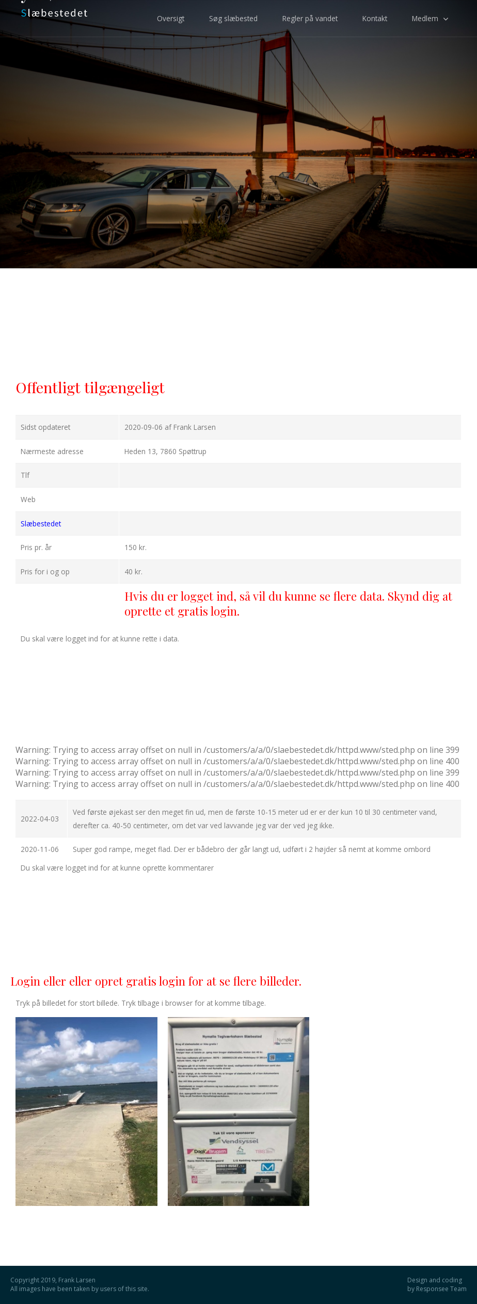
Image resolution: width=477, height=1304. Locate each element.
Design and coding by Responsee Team (437, 1284)
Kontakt (374, 18)
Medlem (425, 18)
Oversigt (170, 18)
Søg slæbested (233, 18)
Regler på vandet (310, 18)
